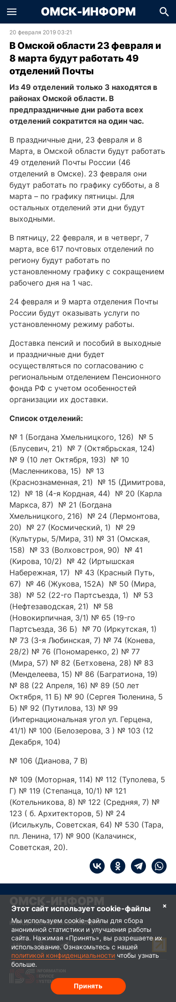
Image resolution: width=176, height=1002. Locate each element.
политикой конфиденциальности (63, 955)
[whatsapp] (156, 866)
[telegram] (135, 866)
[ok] (115, 866)
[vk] (97, 866)
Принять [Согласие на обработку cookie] (88, 986)
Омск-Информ (88, 11)
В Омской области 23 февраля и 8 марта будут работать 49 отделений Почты (85, 58)
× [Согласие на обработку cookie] (164, 905)
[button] (11, 12)
